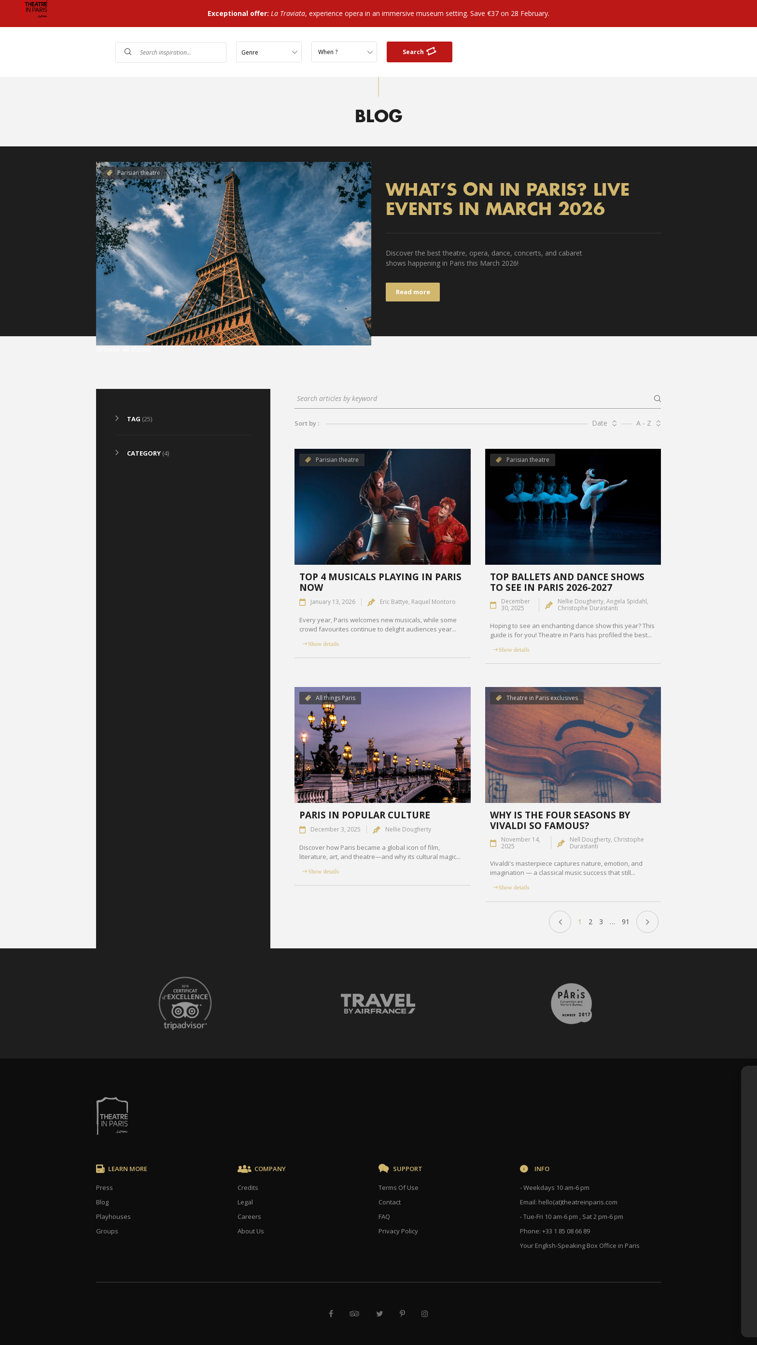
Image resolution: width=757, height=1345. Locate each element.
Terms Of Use (398, 1187)
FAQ (602, 53)
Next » (647, 922)
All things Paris (330, 698)
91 (626, 921)
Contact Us (642, 53)
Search (419, 51)
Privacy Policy (398, 1231)
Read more (413, 291)
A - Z (643, 423)
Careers (249, 1216)
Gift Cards (693, 53)
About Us (251, 1231)
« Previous (560, 922)
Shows (571, 53)
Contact (389, 1202)
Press (104, 1187)
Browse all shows (123, 349)
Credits (248, 1187)
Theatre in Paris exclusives (537, 698)
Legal (245, 1202)
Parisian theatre (133, 173)
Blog (102, 1202)
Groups (107, 1231)
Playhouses (113, 1216)
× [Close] (734, 1069)
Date (599, 423)
